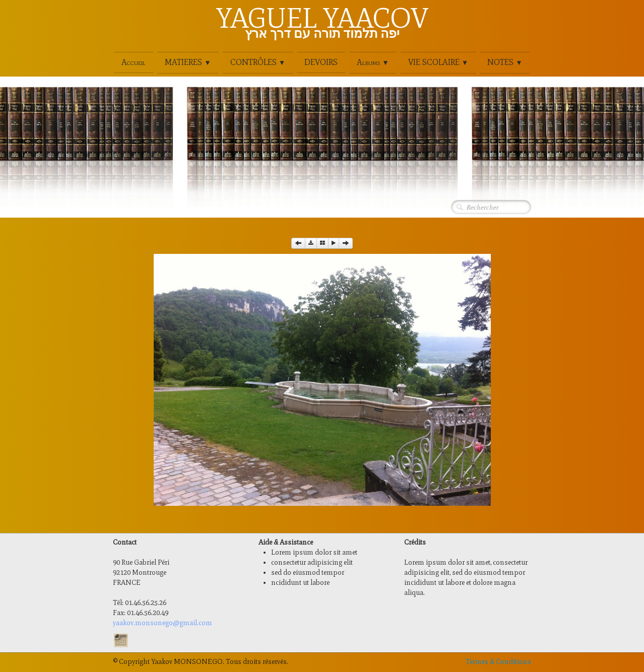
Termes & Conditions (498, 661)
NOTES (504, 62)
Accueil (133, 62)
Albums (373, 62)
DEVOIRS (321, 62)
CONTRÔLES (257, 62)
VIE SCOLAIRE (438, 62)
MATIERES (188, 62)
